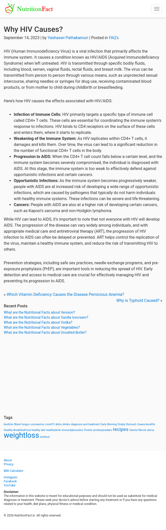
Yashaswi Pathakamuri (68, 37)
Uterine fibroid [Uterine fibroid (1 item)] (137, 430)
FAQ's (114, 37)
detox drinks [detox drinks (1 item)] (63, 424)
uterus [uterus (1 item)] (150, 430)
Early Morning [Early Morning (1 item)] (109, 424)
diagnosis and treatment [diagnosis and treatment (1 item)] (85, 424)
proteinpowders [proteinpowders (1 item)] (102, 430)
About (8, 460)
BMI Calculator (14, 471)
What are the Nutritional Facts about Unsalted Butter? (45, 332)
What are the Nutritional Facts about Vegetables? (42, 327)
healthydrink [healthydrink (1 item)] (53, 430)
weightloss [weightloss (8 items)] (21, 435)
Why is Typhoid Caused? (137, 300)
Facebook (10, 481)
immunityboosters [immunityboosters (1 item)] (72, 430)
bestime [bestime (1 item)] (8, 424)
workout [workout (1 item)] (45, 436)
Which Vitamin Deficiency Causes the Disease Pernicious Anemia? (65, 294)
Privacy (9, 464)
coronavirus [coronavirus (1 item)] (38, 424)
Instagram (10, 477)
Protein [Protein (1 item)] (88, 430)
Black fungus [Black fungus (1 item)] (22, 424)
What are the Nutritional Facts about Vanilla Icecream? (46, 317)
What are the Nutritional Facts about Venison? (39, 312)
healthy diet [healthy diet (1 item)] (39, 430)
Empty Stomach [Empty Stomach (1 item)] (127, 424)
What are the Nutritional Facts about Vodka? (38, 322)
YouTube (10, 485)
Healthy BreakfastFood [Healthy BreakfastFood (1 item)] (17, 430)
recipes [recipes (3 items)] (120, 429)
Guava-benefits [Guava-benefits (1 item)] (146, 424)
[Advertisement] (83, 375)
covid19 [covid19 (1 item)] (50, 424)
